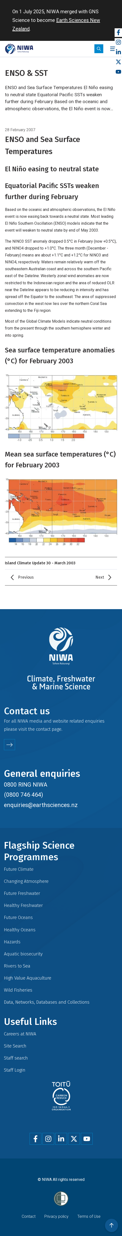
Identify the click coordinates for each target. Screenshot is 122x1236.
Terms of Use (89, 1216)
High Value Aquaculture (27, 978)
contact (43, 729)
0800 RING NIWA (25, 784)
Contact (28, 1216)
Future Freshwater (22, 893)
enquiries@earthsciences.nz (41, 805)
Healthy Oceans (19, 930)
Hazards (12, 942)
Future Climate (19, 869)
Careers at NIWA (20, 1034)
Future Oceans (18, 917)
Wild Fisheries (18, 990)
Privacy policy (56, 1216)
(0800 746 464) (23, 794)
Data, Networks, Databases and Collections (46, 1002)
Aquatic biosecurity (23, 954)
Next (99, 577)
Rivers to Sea (17, 966)
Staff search (16, 1058)
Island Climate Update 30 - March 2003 (40, 563)
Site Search (15, 1046)
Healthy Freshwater (23, 905)
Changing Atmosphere (26, 881)
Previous (26, 577)
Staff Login (14, 1070)
